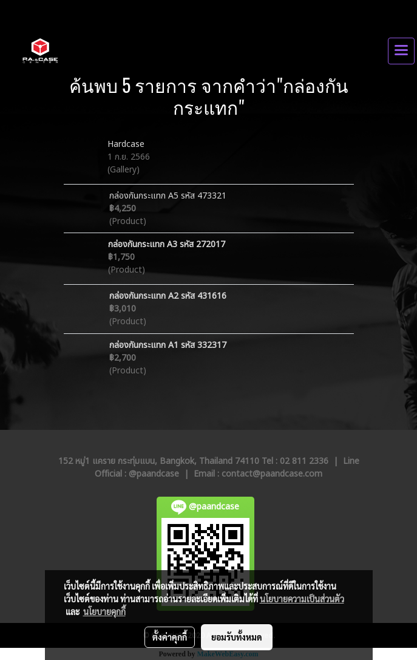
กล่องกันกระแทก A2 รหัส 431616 (167, 296)
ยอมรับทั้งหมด (236, 636)
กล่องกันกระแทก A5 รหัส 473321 (167, 195)
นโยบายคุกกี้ (104, 611)
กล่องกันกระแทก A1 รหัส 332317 (167, 345)
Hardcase (125, 144)
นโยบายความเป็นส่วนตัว (302, 598)
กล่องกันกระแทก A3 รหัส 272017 (166, 244)
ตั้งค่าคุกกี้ (169, 636)
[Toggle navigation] (401, 51)
